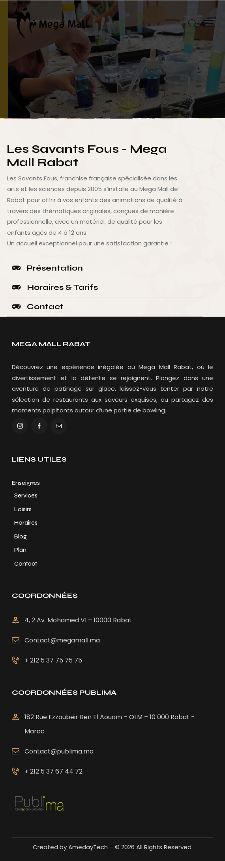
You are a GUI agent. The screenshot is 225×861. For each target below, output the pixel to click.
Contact (45, 307)
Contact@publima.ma (185, 751)
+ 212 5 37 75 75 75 (53, 719)
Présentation (55, 268)
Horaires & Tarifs (62, 287)
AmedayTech (88, 847)
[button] (104, 268)
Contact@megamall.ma (62, 698)
